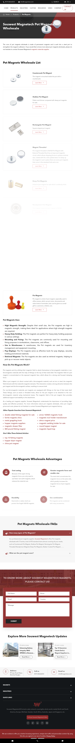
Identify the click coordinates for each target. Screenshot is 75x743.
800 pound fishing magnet (15, 429)
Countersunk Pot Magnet (42, 72)
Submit (15, 621)
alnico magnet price (47, 421)
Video (50, 8)
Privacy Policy (50, 736)
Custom (33, 8)
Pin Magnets (37, 294)
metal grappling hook (13, 421)
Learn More (39, 81)
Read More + (25, 657)
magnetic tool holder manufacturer (53, 418)
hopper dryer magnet (13, 441)
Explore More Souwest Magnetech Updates (37, 637)
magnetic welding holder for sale (52, 423)
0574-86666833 (10, 2)
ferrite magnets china (13, 418)
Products (14, 8)
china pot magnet (12, 443)
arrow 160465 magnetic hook (50, 415)
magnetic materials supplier (40, 49)
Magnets (6, 685)
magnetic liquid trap (47, 429)
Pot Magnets (26, 14)
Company (57, 8)
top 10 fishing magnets (14, 438)
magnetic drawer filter (13, 426)
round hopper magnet (48, 426)
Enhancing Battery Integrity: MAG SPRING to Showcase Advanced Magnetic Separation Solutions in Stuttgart (25, 650)
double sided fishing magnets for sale (20, 415)
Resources (42, 8)
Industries (24, 8)
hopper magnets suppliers (15, 423)
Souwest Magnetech (41, 537)
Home (6, 8)
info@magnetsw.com (27, 2)
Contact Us (67, 8)
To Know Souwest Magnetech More (37, 717)
